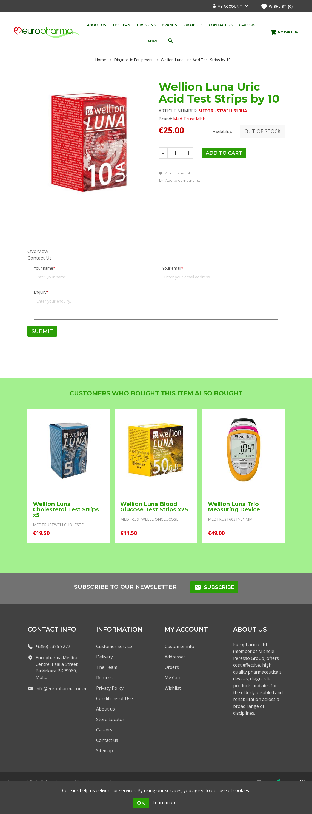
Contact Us (39, 258)
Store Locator (110, 719)
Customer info (179, 646)
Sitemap (104, 751)
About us (105, 709)
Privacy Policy (110, 688)
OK (141, 803)
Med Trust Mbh (189, 119)
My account (229, 6)
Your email (171, 268)
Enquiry (40, 292)
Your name (43, 268)
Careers (104, 730)
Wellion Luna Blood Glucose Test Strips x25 (154, 506)
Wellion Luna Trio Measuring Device (234, 506)
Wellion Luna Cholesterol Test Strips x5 (66, 509)
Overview (37, 251)
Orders (172, 667)
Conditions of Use (114, 698)
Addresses (175, 657)
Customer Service (114, 646)
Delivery (104, 657)
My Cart (173, 678)
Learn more (165, 802)
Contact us (107, 740)
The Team (106, 667)
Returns (104, 678)
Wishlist (173, 688)
